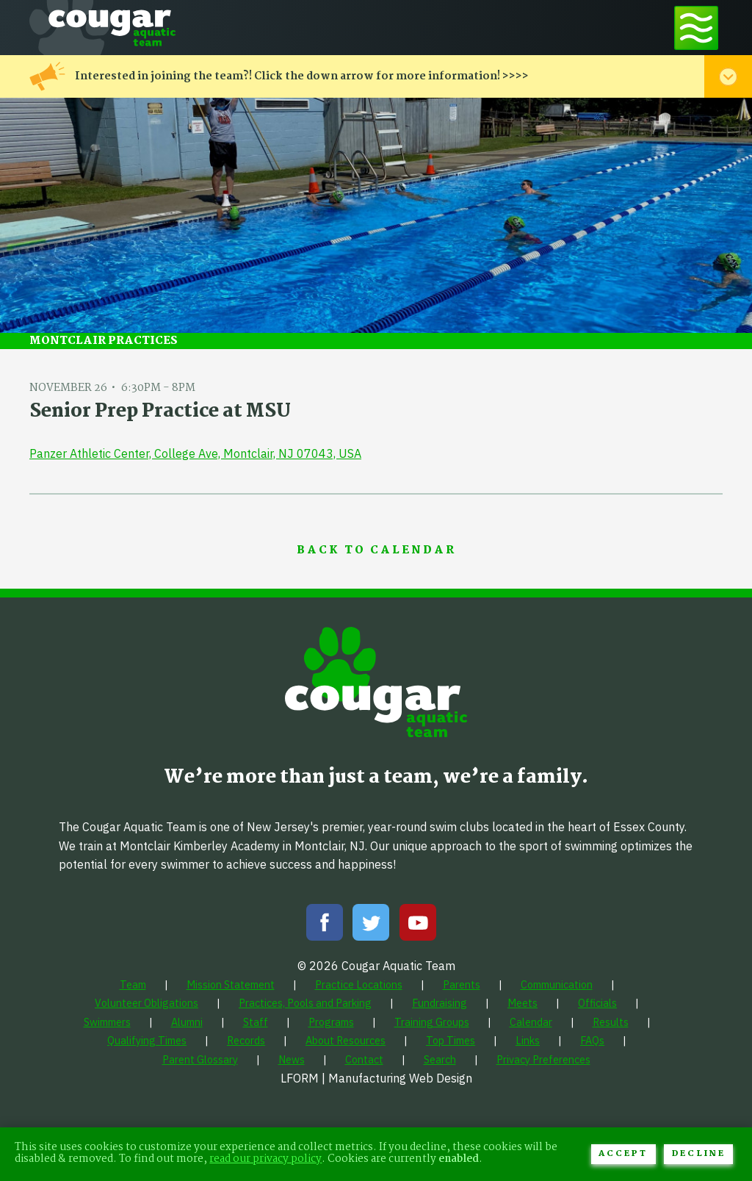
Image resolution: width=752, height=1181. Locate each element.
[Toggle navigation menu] (696, 27)
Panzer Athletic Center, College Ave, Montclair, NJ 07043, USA (195, 453)
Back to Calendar (376, 550)
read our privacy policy (265, 1159)
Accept (623, 1153)
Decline (699, 1153)
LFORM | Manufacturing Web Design (376, 1078)
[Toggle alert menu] (728, 76)
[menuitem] (133, 984)
